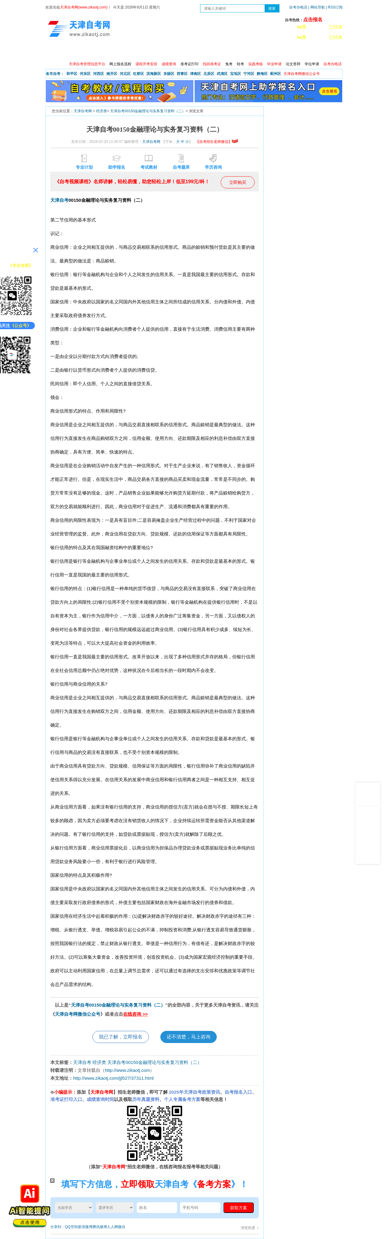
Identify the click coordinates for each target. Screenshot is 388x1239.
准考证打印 (189, 64)
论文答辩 (293, 64)
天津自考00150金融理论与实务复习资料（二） (148, 111)
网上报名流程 (120, 64)
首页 (54, 51)
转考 (240, 64)
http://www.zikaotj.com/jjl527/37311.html (113, 1078)
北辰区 (208, 74)
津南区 (195, 74)
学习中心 (284, 51)
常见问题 (258, 51)
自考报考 (102, 51)
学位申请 (312, 64)
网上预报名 (312, 51)
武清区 (222, 74)
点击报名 (313, 19)
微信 (121, 1227)
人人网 (112, 1227)
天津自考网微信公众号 (77, 1014)
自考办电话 (298, 7)
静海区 (262, 74)
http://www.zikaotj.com (127, 1070)
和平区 (71, 74)
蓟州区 (275, 74)
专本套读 (206, 51)
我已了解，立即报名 (120, 1036)
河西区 (98, 74)
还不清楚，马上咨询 (188, 1036)
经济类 (101, 111)
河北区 (125, 74)
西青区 (182, 74)
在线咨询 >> (135, 1014)
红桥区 (138, 74)
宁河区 (248, 74)
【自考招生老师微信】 (217, 142)
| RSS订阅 (334, 7)
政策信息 (76, 51)
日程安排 (128, 51)
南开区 (111, 74)
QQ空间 (71, 1227)
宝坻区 (235, 74)
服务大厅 (154, 51)
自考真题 (232, 51)
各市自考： (55, 74)
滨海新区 (153, 74)
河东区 (85, 74)
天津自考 (59, 200)
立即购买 (237, 182)
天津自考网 (83, 111)
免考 (228, 64)
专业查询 (180, 51)
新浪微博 (85, 1227)
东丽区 (168, 74)
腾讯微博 (99, 1227)
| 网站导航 (316, 7)
